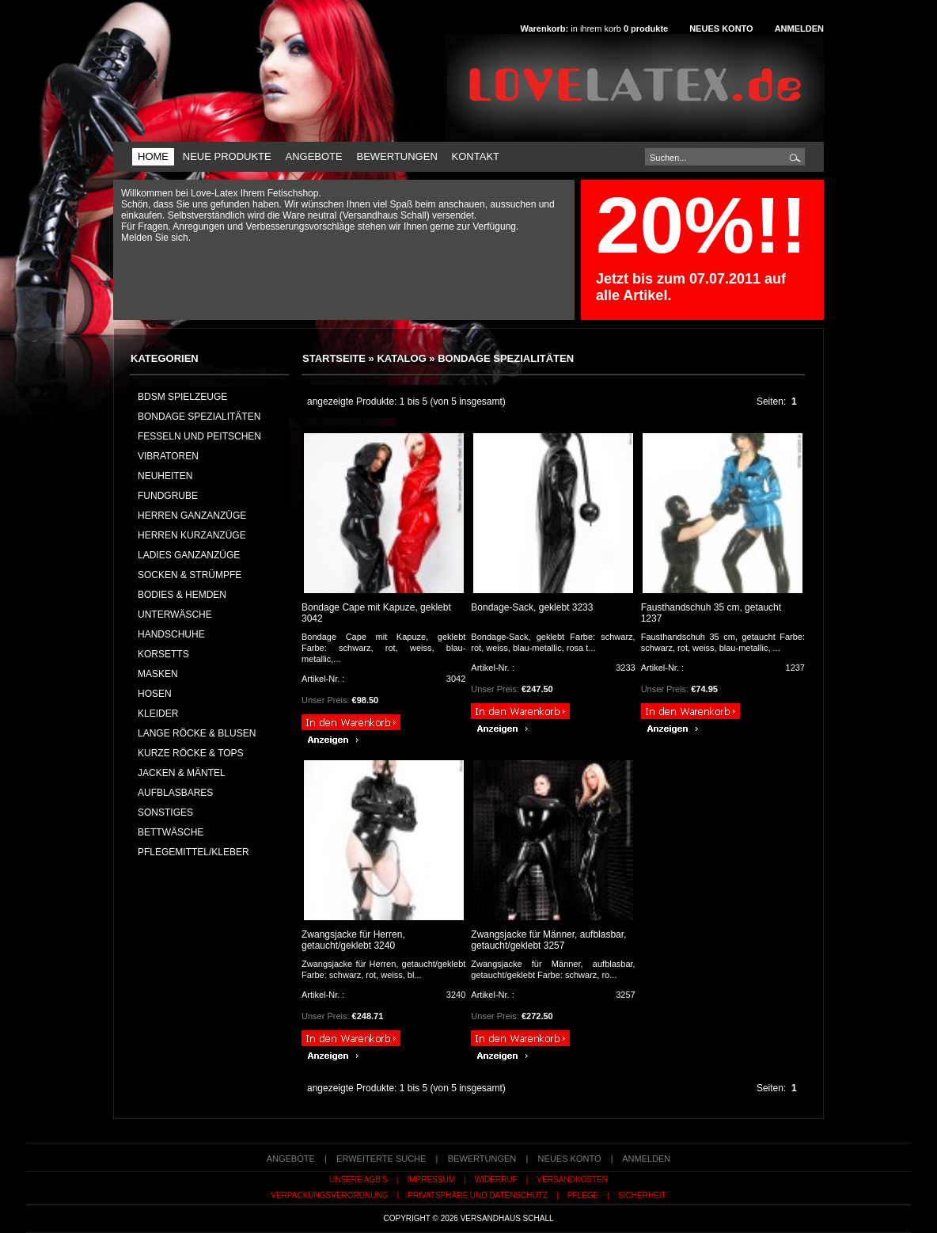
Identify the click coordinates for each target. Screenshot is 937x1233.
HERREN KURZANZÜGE (192, 535)
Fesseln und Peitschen (199, 436)
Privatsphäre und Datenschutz (478, 1195)
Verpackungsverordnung (329, 1195)
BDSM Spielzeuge (182, 396)
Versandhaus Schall (507, 1218)
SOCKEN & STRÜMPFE (189, 574)
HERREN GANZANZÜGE (192, 515)
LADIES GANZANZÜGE (189, 555)
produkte (646, 28)
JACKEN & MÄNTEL (182, 772)
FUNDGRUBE (168, 495)
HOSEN (155, 693)
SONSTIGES (165, 812)
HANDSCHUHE (171, 634)
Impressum (431, 1179)
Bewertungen (396, 156)
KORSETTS (163, 654)
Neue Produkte (227, 156)
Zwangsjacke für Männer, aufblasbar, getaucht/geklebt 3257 (548, 940)
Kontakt (475, 156)
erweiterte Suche (381, 1158)
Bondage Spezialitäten (506, 358)
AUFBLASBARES (175, 792)
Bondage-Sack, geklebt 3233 (532, 607)
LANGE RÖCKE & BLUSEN (197, 733)
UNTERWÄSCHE (175, 614)
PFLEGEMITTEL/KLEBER (193, 852)
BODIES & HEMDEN (182, 594)
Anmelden (799, 28)
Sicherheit (642, 1195)
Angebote (313, 156)
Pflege (582, 1195)
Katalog (401, 358)
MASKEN (158, 673)
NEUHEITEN (165, 475)
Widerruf (496, 1179)
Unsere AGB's (358, 1179)
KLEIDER (158, 713)
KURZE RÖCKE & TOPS (191, 753)
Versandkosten (572, 1179)
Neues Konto (721, 28)
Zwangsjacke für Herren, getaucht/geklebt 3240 (353, 940)
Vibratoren (168, 456)
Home (153, 156)
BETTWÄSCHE (170, 832)
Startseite (334, 358)
